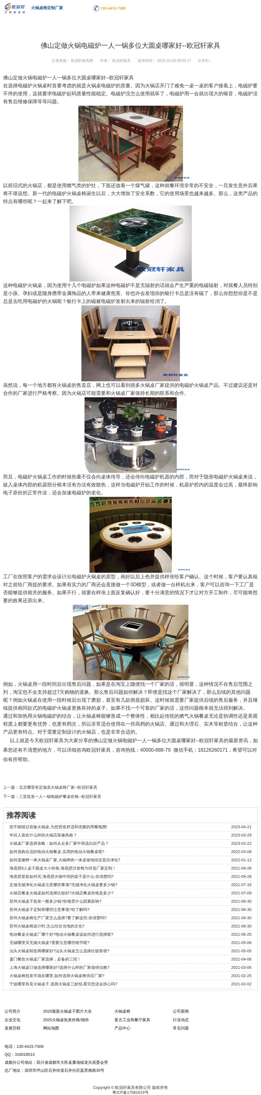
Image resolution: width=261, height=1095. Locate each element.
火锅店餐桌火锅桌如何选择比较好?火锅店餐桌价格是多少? (61, 893)
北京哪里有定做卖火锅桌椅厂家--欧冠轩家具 (58, 787)
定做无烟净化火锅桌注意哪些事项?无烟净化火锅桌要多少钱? (63, 884)
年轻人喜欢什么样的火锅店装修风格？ (43, 835)
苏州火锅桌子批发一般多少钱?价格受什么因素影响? (55, 901)
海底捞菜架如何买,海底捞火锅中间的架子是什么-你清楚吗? (61, 876)
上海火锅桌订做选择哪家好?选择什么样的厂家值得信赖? (59, 967)
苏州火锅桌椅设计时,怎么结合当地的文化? (46, 926)
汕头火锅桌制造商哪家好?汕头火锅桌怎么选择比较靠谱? (59, 951)
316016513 (25, 1054)
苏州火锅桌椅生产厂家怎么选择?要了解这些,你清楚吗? (57, 918)
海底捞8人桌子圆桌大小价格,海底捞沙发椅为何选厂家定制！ (62, 868)
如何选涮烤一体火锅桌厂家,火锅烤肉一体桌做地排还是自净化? (64, 860)
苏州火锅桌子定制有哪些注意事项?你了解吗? (49, 909)
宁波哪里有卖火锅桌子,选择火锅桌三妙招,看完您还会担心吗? (63, 984)
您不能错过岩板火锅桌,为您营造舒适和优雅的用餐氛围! (58, 827)
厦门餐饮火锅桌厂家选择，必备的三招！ (45, 959)
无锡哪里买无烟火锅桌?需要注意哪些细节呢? (49, 942)
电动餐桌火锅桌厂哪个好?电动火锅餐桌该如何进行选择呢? (61, 934)
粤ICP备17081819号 (130, 1092)
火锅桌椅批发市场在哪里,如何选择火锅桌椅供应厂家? (56, 975)
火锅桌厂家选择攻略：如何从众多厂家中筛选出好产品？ (59, 843)
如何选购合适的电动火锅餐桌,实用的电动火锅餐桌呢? (56, 851)
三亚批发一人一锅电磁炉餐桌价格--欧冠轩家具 (60, 796)
